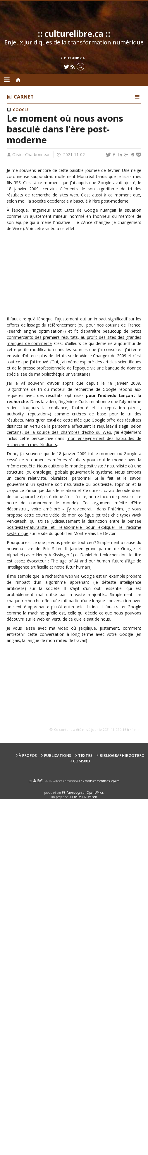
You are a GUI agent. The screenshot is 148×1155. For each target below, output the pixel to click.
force (73, 792)
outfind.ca (74, 58)
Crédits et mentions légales (101, 781)
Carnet (24, 96)
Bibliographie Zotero (121, 755)
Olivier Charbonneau (31, 154)
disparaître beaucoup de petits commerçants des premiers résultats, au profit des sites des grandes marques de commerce (74, 337)
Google (21, 109)
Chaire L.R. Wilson (84, 797)
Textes (85, 755)
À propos (28, 755)
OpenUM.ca (95, 792)
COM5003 (81, 761)
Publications (57, 755)
